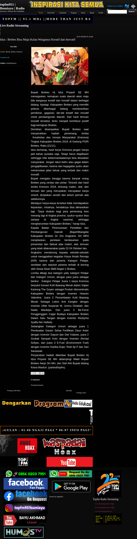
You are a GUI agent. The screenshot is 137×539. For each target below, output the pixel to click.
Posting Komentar (37, 385)
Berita (8, 52)
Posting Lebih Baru (13, 391)
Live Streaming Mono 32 (103, 511)
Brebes (13, 52)
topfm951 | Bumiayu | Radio (12, 6)
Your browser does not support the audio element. (46, 31)
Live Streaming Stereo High (104, 507)
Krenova (19, 52)
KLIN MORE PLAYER (85, 37)
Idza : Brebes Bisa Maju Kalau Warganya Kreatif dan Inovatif (37, 39)
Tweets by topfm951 (56, 497)
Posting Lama (81, 393)
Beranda (69, 391)
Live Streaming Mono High (104, 504)
